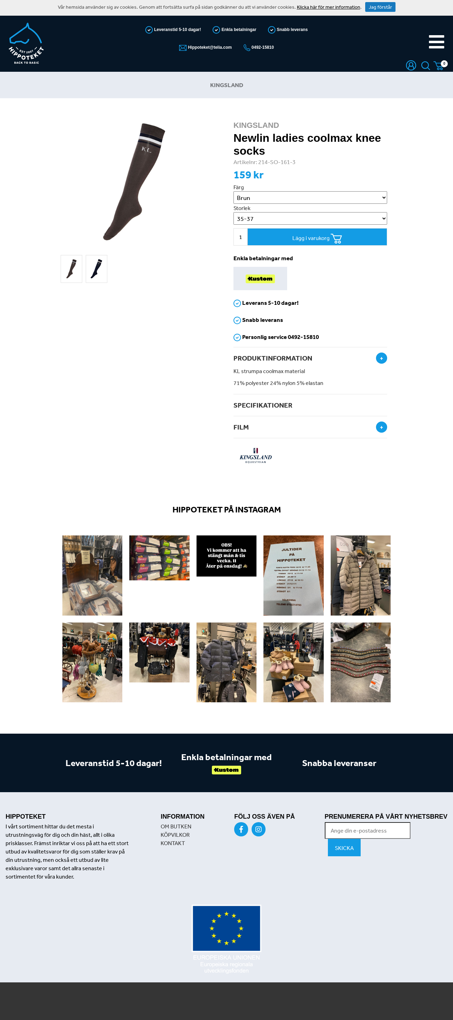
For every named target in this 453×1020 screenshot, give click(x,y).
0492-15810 (262, 47)
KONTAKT (173, 843)
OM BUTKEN (176, 826)
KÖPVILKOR (175, 834)
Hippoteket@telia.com (209, 47)
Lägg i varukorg (317, 239)
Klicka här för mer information (328, 7)
